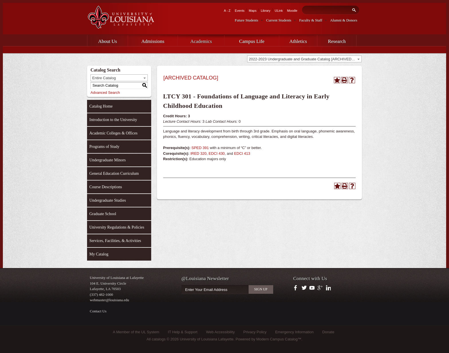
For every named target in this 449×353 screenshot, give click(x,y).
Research (337, 41)
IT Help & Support (182, 332)
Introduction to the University (113, 120)
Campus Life (251, 41)
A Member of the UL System (136, 332)
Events (240, 10)
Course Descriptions (105, 187)
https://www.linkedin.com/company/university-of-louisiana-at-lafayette (328, 288)
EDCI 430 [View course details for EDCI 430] (216, 153)
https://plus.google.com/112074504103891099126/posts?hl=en (320, 288)
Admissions (152, 41)
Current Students (278, 20)
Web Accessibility (220, 332)
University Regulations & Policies (116, 227)
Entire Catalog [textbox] (104, 78)
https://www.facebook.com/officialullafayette (297, 288)
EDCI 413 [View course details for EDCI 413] (242, 153)
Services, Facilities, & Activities (115, 241)
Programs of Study (104, 146)
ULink (279, 10)
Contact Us (98, 311)
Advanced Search (105, 92)
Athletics (298, 41)
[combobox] (304, 58)
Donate (328, 332)
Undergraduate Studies (107, 200)
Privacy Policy (255, 332)
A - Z (227, 10)
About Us (107, 41)
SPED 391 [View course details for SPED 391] (200, 148)
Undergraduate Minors (107, 160)
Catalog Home (101, 106)
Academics (201, 41)
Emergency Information (294, 332)
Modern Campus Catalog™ (279, 339)
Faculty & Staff (310, 20)
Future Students (246, 20)
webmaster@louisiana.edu (109, 300)
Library (266, 10)
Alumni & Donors (343, 20)
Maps (253, 10)
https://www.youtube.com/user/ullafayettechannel (312, 288)
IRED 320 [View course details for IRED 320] (198, 153)
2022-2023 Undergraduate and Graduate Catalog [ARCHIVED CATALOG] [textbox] (305, 59)
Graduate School (102, 214)
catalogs (159, 339)
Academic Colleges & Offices (113, 133)
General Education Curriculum (114, 173)
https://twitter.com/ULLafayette (305, 288)
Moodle (292, 10)
